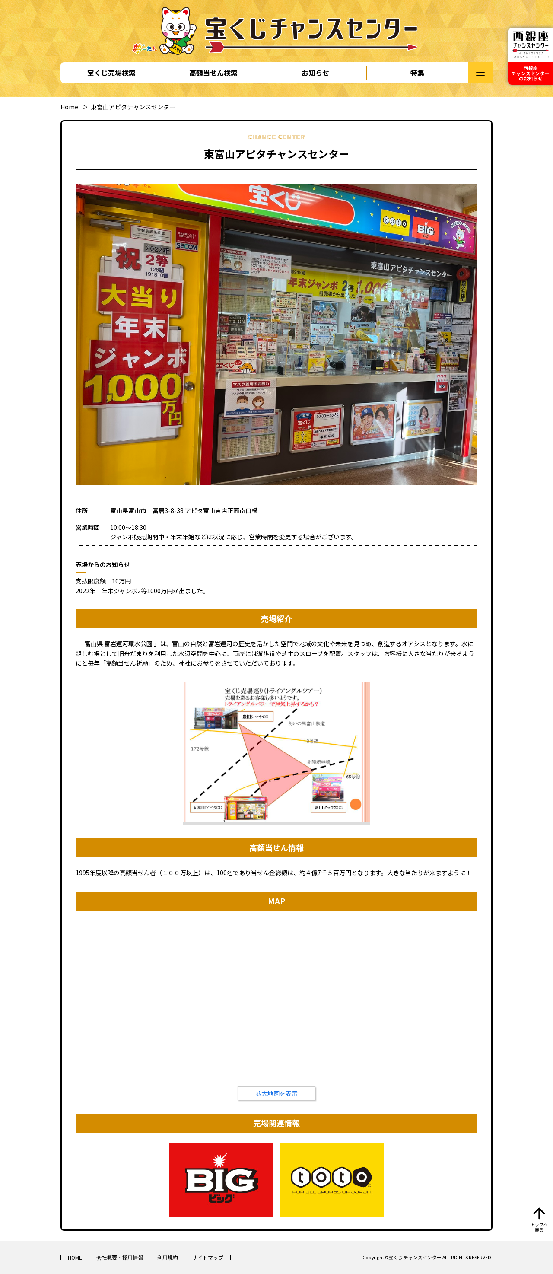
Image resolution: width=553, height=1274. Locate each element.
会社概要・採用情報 (119, 1257)
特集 (417, 72)
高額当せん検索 (213, 72)
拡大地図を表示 (276, 1093)
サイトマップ (207, 1257)
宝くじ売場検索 (111, 72)
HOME (75, 1257)
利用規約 (167, 1257)
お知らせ (315, 72)
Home (69, 106)
